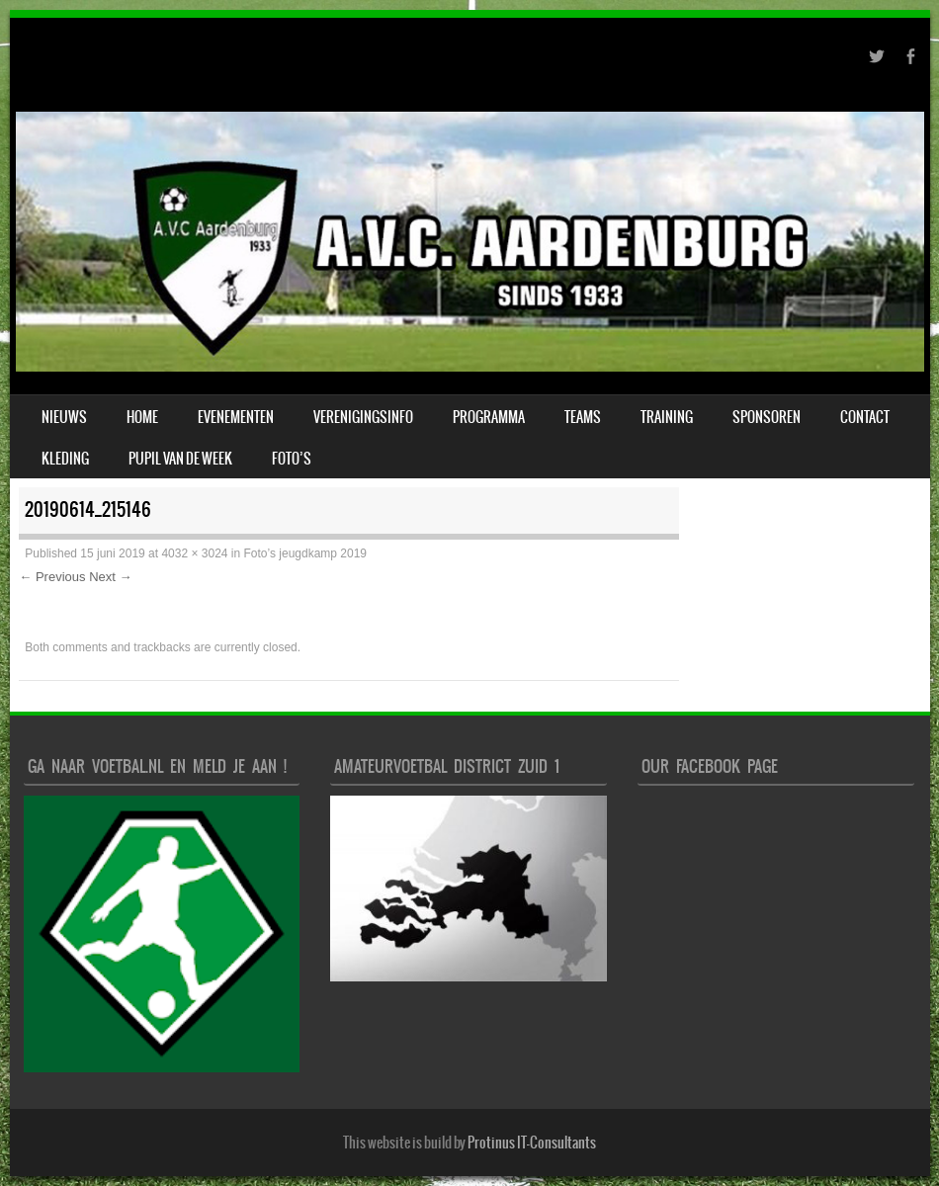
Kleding (65, 458)
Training (666, 417)
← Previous (52, 576)
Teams (582, 417)
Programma (489, 417)
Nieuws (64, 417)
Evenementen (236, 417)
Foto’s (291, 458)
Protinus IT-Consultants (532, 1142)
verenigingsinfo (363, 417)
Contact (865, 417)
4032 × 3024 (194, 553)
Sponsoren (766, 417)
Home (142, 417)
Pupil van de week (180, 458)
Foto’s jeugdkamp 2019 (306, 553)
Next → (110, 576)
